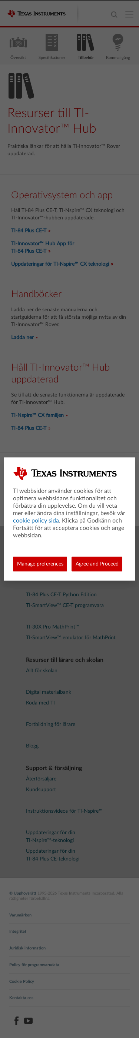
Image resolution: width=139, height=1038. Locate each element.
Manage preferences (40, 564)
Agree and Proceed (97, 564)
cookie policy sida (36, 521)
